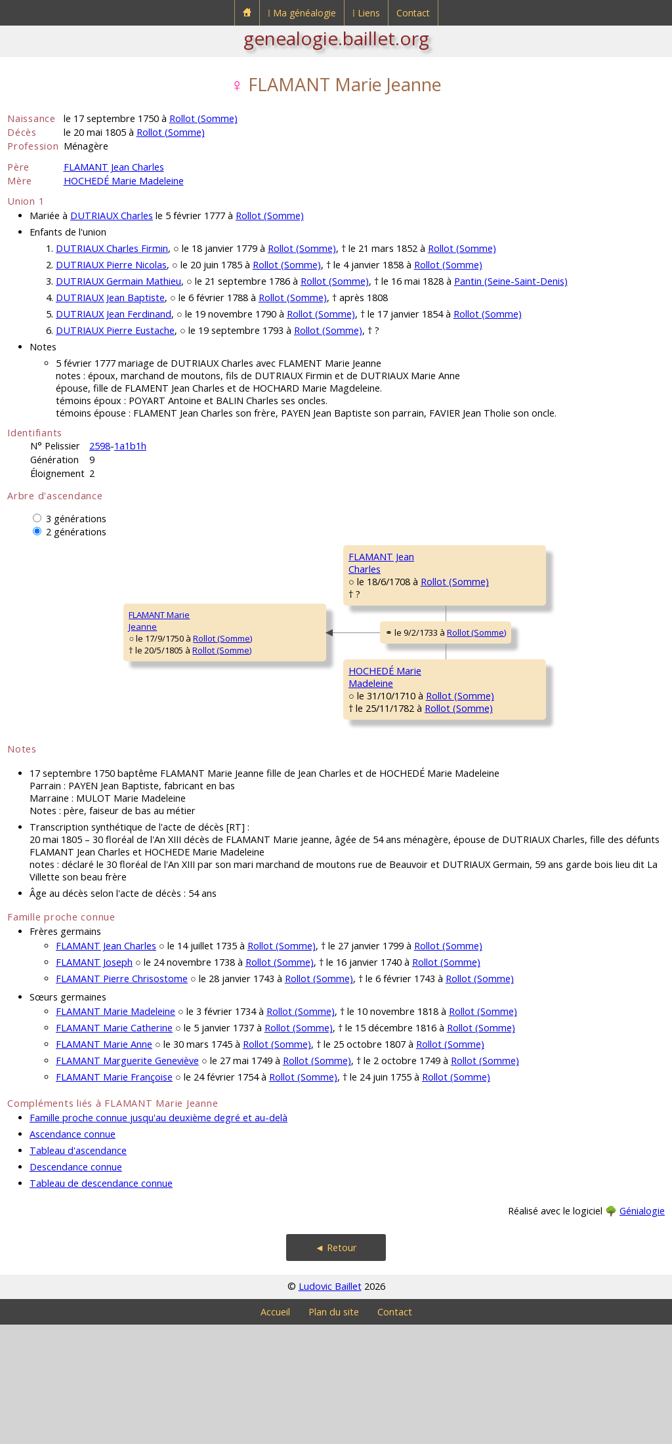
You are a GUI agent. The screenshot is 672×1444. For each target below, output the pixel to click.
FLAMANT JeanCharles (265, 601)
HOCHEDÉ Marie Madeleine (124, 181)
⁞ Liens (366, 13)
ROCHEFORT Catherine (504, 635)
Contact (413, 13)
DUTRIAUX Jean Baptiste (110, 297)
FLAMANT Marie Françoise (114, 1196)
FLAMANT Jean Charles (114, 167)
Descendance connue (76, 1286)
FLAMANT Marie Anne (104, 1163)
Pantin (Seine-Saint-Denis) (511, 281)
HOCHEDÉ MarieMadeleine (269, 759)
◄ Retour (336, 1367)
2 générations (76, 532)
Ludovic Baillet (330, 1405)
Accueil (275, 1431)
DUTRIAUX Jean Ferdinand (113, 314)
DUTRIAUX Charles (111, 215)
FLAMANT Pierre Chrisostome (122, 1098)
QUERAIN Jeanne (492, 792)
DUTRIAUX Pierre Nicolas (111, 264)
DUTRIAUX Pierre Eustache (115, 330)
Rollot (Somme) (203, 118)
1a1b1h (130, 446)
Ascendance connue (73, 1253)
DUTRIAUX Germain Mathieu (118, 281)
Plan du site (333, 1431)
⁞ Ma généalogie (302, 13)
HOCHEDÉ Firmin (491, 714)
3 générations (76, 518)
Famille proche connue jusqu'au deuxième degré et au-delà (158, 1237)
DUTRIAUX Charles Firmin (112, 248)
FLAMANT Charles (493, 556)
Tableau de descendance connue (101, 1302)
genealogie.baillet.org (336, 38)
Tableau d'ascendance (78, 1270)
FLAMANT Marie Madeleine (115, 1130)
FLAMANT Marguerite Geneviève (127, 1180)
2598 (99, 446)
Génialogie (642, 1330)
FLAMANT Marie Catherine (114, 1147)
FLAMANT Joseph (94, 1081)
